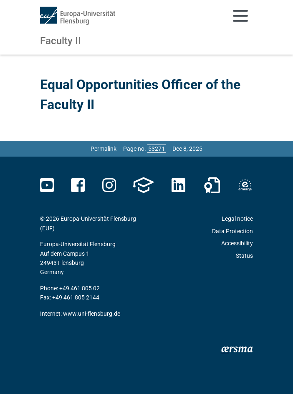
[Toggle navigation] (240, 15)
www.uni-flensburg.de (91, 313)
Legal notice (237, 218)
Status (244, 255)
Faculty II (60, 41)
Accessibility (237, 243)
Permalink (103, 148)
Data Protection (232, 231)
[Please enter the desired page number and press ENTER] (156, 149)
